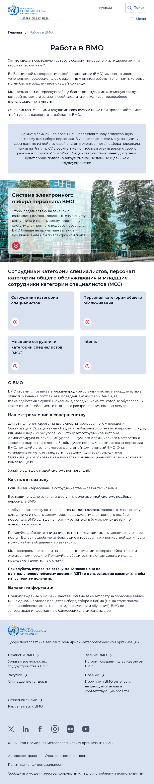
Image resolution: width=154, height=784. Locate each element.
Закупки (15, 675)
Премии (92, 675)
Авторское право (22, 756)
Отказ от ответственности (66, 756)
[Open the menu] (137, 18)
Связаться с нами (22, 700)
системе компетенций (70, 470)
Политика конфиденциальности (36, 765)
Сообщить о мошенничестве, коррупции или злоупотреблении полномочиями (75, 773)
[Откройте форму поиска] (135, 7)
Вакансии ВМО (21, 655)
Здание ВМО (96, 655)
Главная (15, 32)
